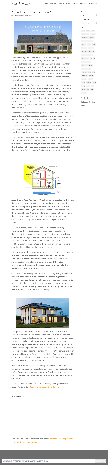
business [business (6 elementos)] (88, 30)
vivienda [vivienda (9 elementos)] (84, 104)
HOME (46, 4)
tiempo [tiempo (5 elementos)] (83, 100)
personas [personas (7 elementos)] (84, 79)
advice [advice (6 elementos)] (83, 30)
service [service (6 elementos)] (88, 96)
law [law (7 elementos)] (91, 63)
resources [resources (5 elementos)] (88, 92)
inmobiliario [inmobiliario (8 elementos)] (91, 55)
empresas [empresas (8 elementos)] (90, 43)
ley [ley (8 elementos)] (94, 63)
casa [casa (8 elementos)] (93, 30)
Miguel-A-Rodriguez (18, 15)
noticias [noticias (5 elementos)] (83, 75)
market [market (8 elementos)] (83, 67)
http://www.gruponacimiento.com (44, 387)
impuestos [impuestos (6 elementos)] (84, 51)
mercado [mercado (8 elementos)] (89, 67)
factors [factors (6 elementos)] (88, 47)
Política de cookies (44, 461)
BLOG (68, 4)
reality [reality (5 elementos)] (83, 92)
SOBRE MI (61, 4)
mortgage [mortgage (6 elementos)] (84, 71)
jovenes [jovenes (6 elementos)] (83, 63)
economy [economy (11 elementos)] (84, 43)
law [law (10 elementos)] (88, 63)
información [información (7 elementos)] (91, 51)
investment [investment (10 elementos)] (90, 59)
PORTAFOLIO (83, 4)
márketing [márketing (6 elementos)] (90, 71)
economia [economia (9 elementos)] (92, 39)
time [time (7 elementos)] (88, 100)
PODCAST (74, 4)
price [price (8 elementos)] (93, 79)
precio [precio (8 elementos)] (89, 79)
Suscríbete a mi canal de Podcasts (87, 110)
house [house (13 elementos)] (93, 47)
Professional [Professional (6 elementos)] (84, 84)
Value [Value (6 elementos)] (91, 100)
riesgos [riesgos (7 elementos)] (94, 92)
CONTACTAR (93, 4)
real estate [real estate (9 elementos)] (84, 88)
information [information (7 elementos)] (84, 55)
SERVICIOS (53, 4)
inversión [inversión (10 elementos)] (84, 59)
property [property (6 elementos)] (91, 84)
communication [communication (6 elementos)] (85, 34)
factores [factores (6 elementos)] (84, 47)
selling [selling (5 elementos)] (83, 96)
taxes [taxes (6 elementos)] (92, 96)
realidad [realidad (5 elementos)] (90, 88)
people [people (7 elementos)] (88, 75)
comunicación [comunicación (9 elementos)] (85, 39)
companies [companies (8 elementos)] (92, 34)
